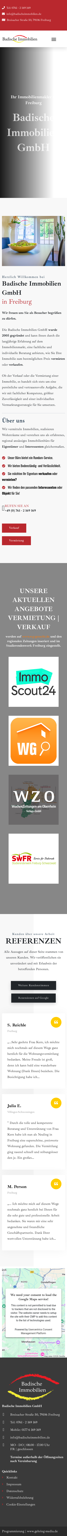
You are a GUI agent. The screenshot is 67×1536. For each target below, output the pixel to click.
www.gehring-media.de (42, 1531)
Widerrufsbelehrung (19, 1498)
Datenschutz (14, 1491)
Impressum (13, 1484)
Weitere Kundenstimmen (33, 985)
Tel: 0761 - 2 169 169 (18, 8)
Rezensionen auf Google (33, 998)
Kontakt (12, 1477)
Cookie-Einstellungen (20, 1504)
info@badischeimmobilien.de (23, 14)
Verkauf (14, 528)
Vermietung (16, 540)
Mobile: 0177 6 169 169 (25, 1430)
